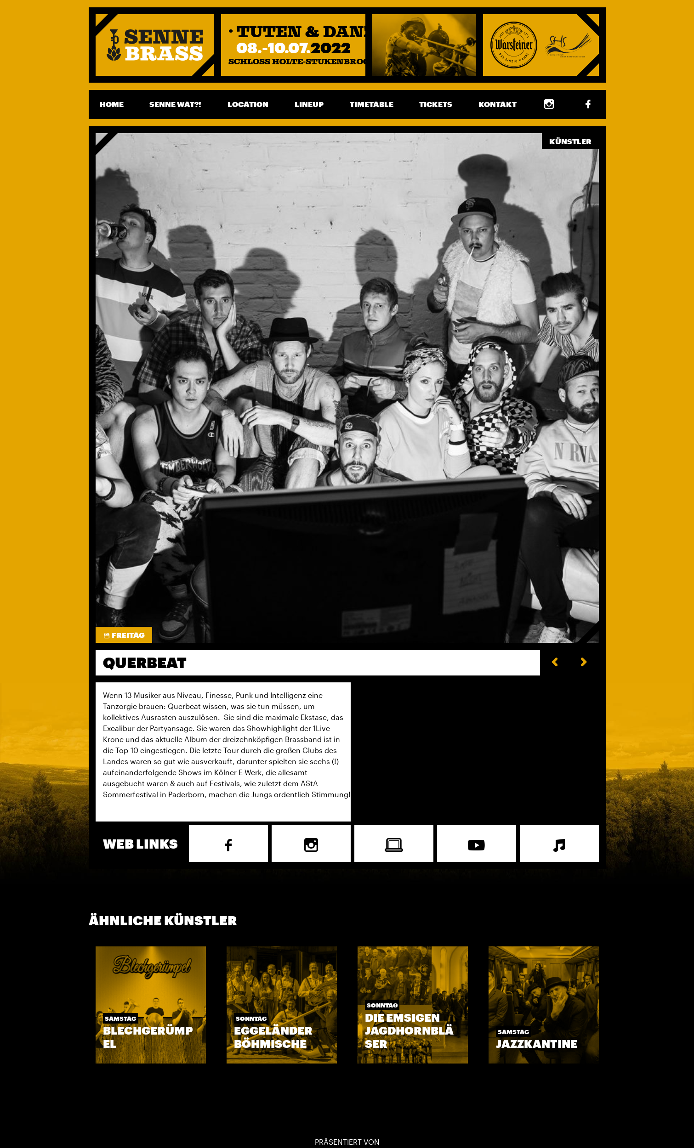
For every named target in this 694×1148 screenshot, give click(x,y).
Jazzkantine (536, 1043)
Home (112, 104)
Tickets (435, 104)
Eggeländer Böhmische (273, 1037)
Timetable (371, 104)
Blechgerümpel (148, 1037)
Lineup (309, 104)
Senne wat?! (175, 104)
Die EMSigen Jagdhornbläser (409, 1031)
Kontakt (497, 104)
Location (248, 104)
